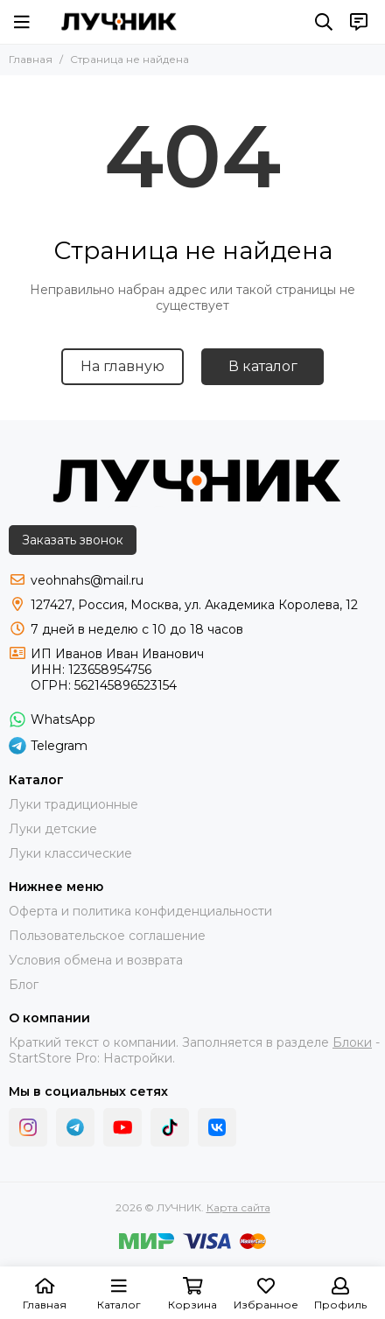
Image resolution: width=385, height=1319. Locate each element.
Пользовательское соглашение (107, 936)
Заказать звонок (72, 540)
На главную (122, 366)
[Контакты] (358, 22)
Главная (30, 59)
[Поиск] (323, 22)
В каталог (263, 366)
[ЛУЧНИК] (119, 21)
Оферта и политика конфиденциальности (140, 911)
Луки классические (70, 853)
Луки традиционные (73, 804)
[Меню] (22, 22)
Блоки (352, 1042)
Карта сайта (238, 1207)
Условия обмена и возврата (96, 960)
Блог (23, 985)
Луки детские (53, 829)
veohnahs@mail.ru (87, 580)
